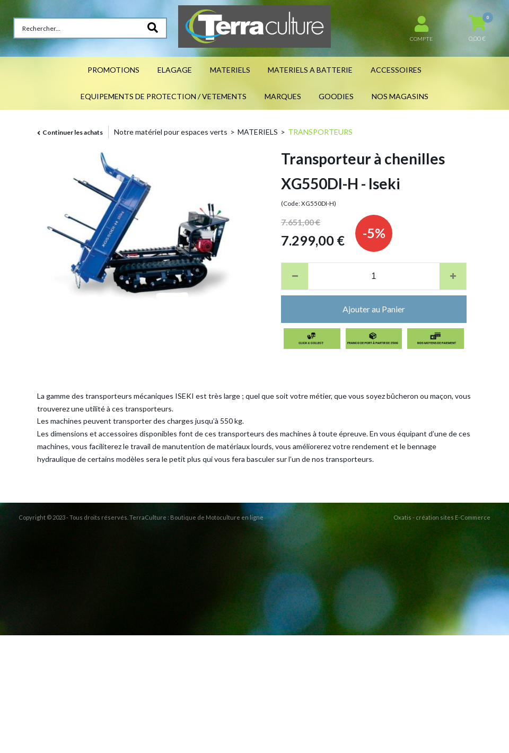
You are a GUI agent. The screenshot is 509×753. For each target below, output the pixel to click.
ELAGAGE (174, 69)
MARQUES (283, 96)
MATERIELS (230, 69)
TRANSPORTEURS (320, 131)
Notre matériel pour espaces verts (170, 131)
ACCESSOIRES (396, 69)
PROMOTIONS (113, 69)
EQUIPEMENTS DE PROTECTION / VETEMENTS (164, 96)
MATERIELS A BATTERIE (310, 69)
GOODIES (336, 96)
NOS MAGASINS (400, 96)
